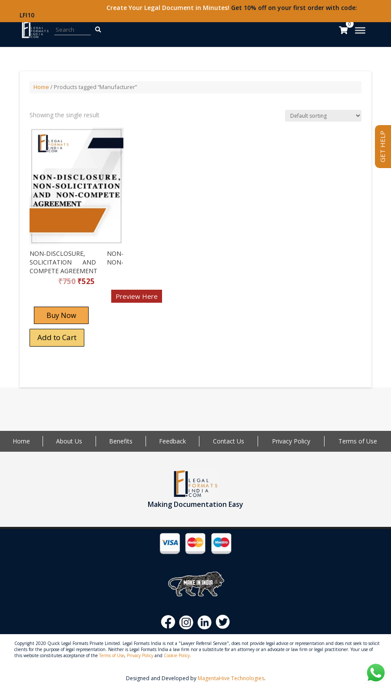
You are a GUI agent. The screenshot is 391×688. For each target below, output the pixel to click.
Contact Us (228, 441)
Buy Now (61, 315)
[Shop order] (323, 116)
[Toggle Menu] (360, 30)
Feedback (172, 441)
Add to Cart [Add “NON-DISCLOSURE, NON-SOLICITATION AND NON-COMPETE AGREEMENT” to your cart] (56, 337)
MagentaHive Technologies (231, 678)
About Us (69, 441)
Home (41, 87)
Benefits (121, 441)
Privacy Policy (291, 441)
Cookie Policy (177, 655)
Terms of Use (357, 441)
